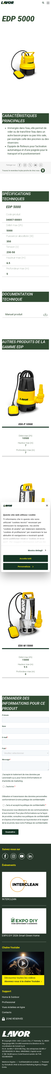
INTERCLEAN (9, 899)
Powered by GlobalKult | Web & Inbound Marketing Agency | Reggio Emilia (25, 1064)
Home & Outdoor (10, 997)
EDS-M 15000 (25, 645)
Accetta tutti (25, 558)
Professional (8, 1002)
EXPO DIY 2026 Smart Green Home (21, 935)
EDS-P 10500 (25, 424)
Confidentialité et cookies (29, 1062)
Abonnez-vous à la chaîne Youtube (22, 981)
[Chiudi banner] (47, 505)
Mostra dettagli (35, 550)
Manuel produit (13, 314)
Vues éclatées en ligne (13, 1007)
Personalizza (25, 566)
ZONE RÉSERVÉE (14, 1018)
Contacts (6, 1012)
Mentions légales (9, 1062)
